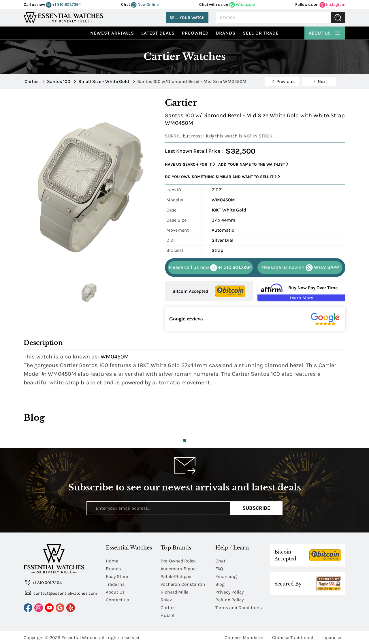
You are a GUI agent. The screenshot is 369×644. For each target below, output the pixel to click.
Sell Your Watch (187, 17)
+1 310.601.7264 (63, 4)
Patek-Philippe (176, 576)
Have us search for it (190, 164)
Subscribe (256, 508)
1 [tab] (184, 440)
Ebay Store (117, 576)
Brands (226, 33)
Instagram (332, 4)
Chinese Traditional (292, 637)
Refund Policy (229, 600)
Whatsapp (242, 4)
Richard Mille (174, 592)
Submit (338, 17)
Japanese (331, 637)
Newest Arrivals (112, 33)
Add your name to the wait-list (253, 164)
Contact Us (117, 600)
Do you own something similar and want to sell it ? (222, 177)
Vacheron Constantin (183, 584)
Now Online (145, 4)
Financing (226, 576)
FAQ (219, 568)
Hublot (168, 615)
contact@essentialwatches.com (61, 593)
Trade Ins (115, 584)
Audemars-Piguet (179, 568)
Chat (220, 561)
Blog (220, 584)
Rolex (166, 600)
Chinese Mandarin (244, 637)
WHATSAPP (300, 267)
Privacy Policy (229, 592)
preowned (195, 33)
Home (112, 561)
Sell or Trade (261, 33)
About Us (325, 32)
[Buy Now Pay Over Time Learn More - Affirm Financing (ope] (301, 291)
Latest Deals (158, 33)
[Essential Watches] (63, 17)
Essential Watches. (81, 637)
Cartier (168, 607)
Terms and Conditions (238, 607)
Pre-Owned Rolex (178, 561)
